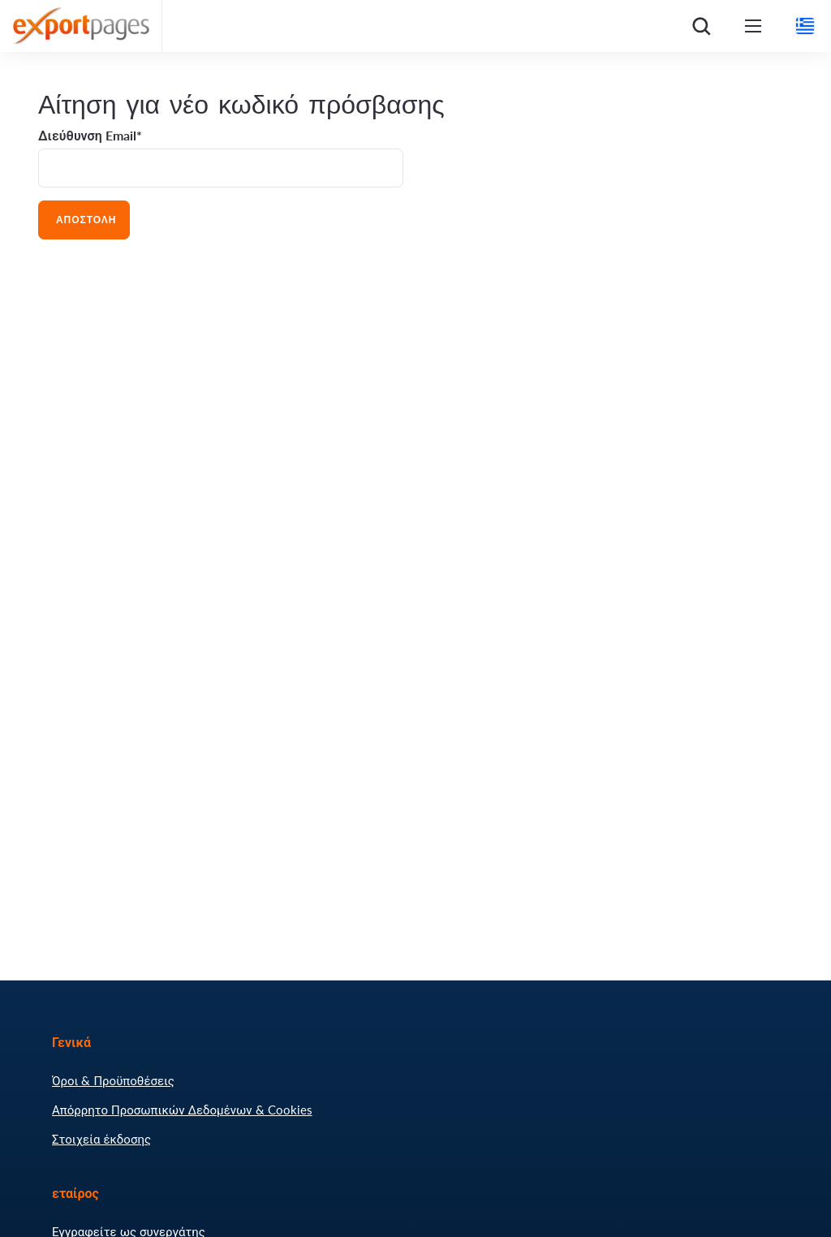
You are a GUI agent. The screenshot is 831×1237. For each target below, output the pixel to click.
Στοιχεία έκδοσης (101, 1138)
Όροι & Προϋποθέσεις (113, 1080)
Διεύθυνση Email (87, 135)
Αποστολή (84, 220)
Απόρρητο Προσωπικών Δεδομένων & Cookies (182, 1109)
